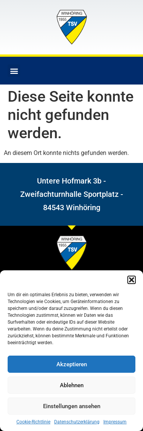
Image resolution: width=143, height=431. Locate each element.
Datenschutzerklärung (77, 422)
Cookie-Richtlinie (33, 422)
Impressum (115, 422)
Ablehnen (72, 385)
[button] (131, 280)
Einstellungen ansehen (71, 406)
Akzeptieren (71, 364)
